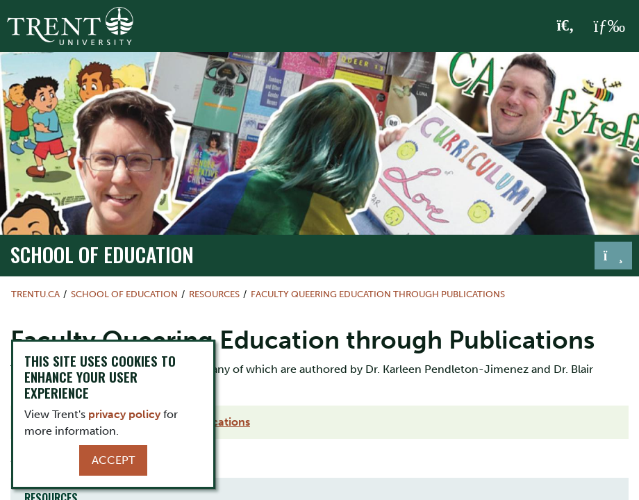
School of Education (102, 254)
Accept (113, 460)
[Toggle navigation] (613, 255)
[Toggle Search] (565, 26)
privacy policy (124, 414)
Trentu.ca (35, 294)
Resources (214, 294)
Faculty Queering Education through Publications (378, 294)
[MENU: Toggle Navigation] (609, 26)
